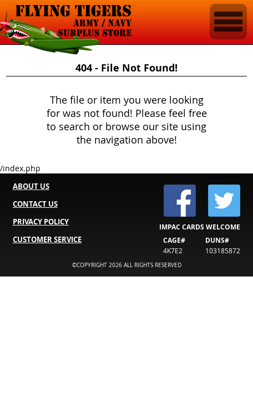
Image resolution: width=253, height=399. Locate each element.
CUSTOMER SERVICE (47, 239)
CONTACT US (35, 204)
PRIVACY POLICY (41, 222)
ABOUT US (31, 186)
